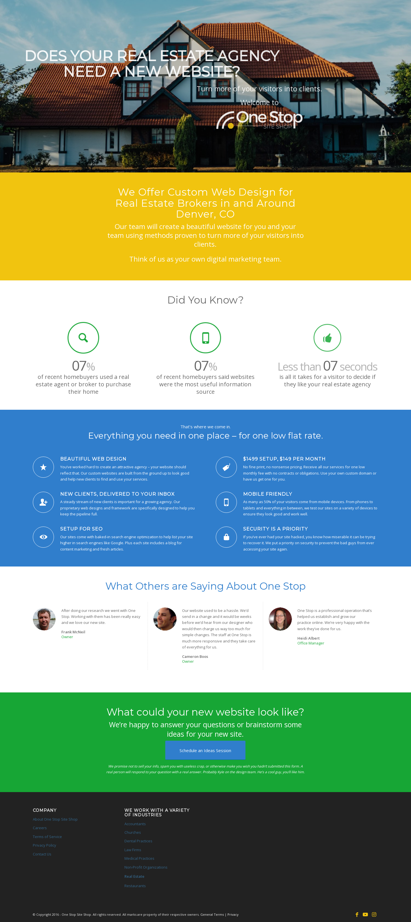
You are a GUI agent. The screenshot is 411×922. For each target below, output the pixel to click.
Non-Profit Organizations (146, 867)
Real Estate (134, 876)
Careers (40, 827)
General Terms (212, 914)
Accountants (135, 823)
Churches (132, 832)
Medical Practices (139, 858)
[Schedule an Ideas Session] (205, 750)
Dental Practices (138, 840)
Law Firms (132, 849)
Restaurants (135, 885)
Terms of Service (47, 836)
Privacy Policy (44, 845)
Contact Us (42, 854)
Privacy (233, 914)
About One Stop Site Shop (55, 819)
